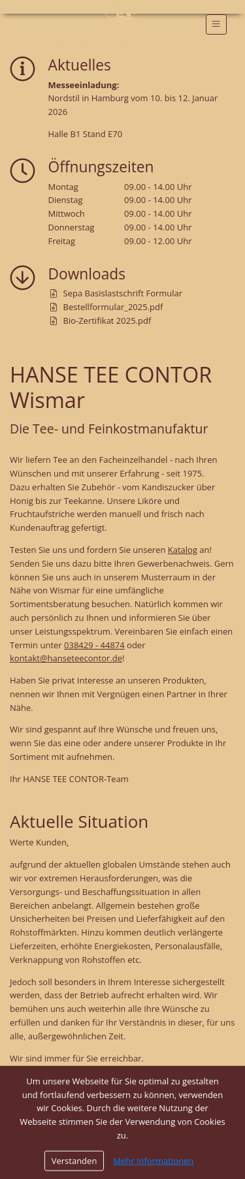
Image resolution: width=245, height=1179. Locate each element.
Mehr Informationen (153, 1162)
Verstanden (74, 1162)
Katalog (182, 550)
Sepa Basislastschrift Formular (116, 293)
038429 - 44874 (94, 645)
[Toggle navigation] (216, 24)
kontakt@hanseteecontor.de (66, 658)
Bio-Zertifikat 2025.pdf (101, 320)
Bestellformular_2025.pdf (106, 307)
